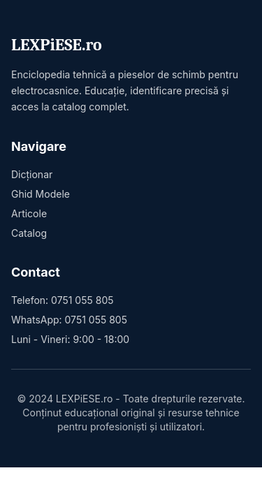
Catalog (29, 233)
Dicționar (31, 174)
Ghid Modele (40, 194)
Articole (29, 213)
